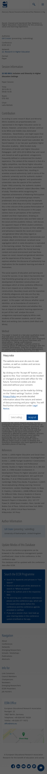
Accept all (32, 417)
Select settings (16, 417)
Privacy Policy (9, 396)
